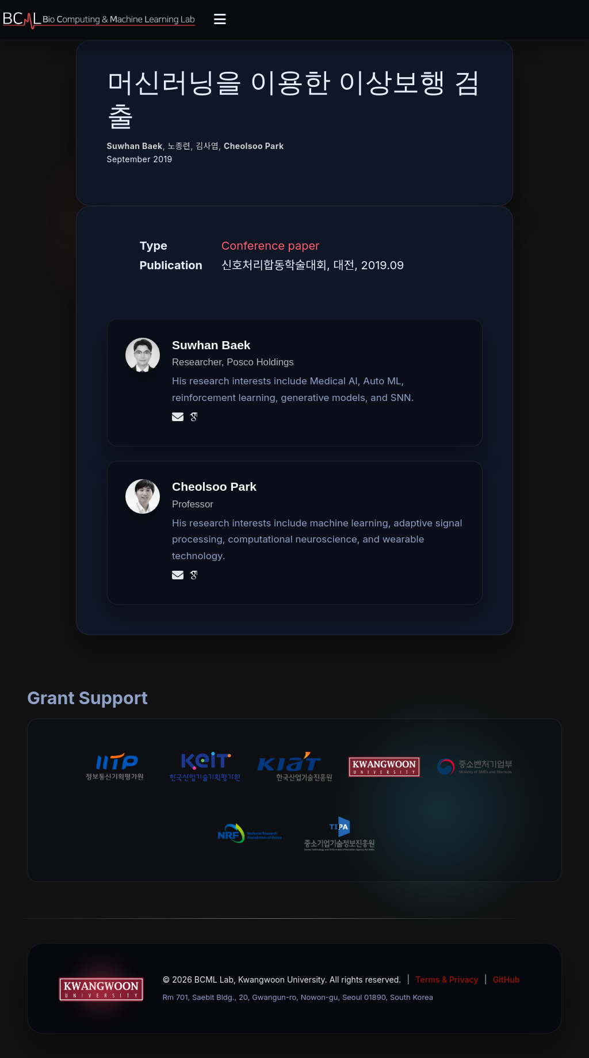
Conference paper (270, 246)
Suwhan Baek (135, 146)
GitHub (506, 979)
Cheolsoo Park (254, 146)
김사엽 (207, 146)
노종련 (178, 146)
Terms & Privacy (446, 979)
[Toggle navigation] (220, 20)
